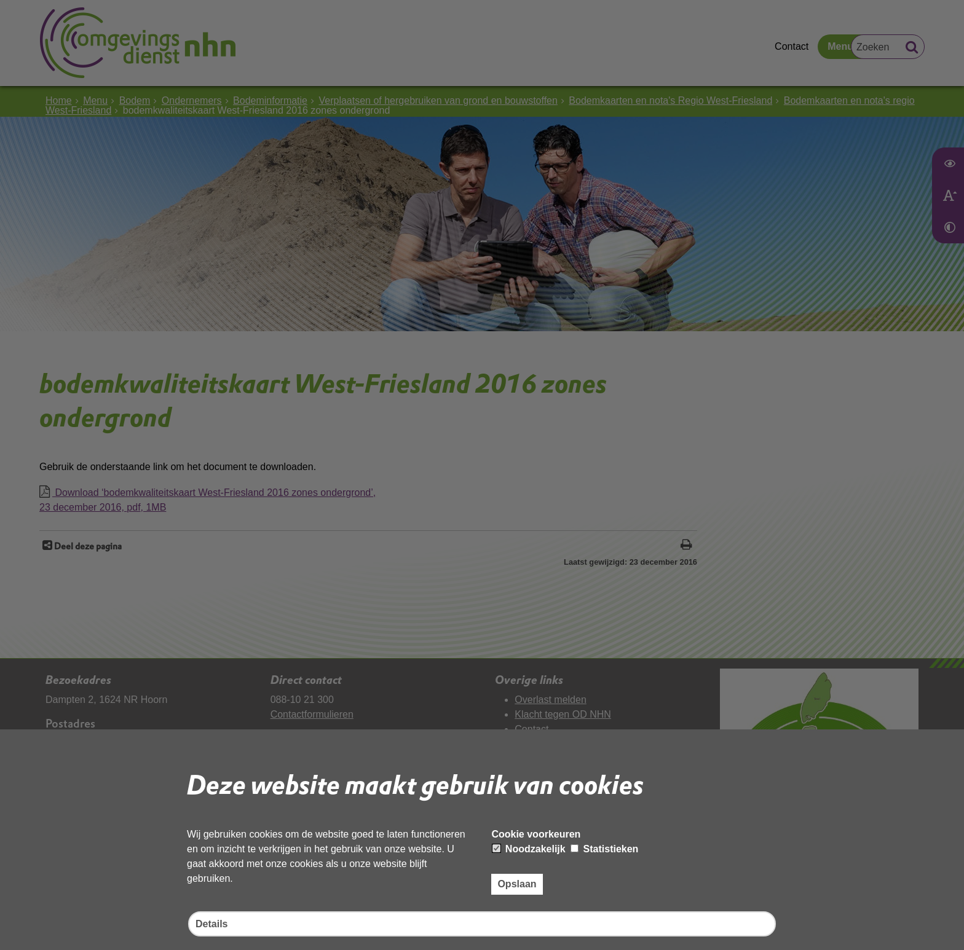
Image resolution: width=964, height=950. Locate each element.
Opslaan (516, 884)
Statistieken (604, 849)
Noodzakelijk (528, 849)
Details (211, 924)
